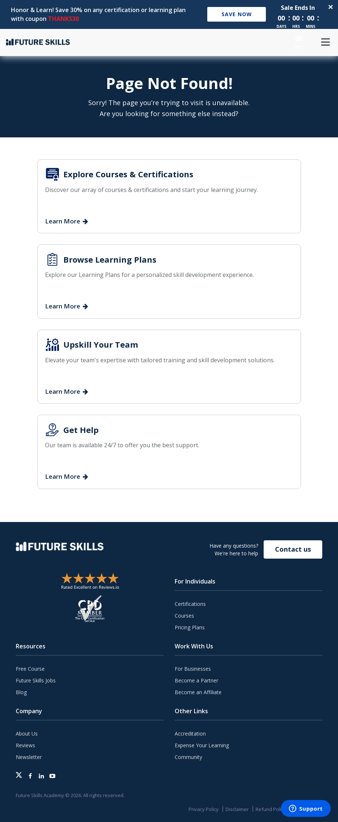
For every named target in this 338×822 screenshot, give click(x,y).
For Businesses (193, 668)
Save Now (237, 14)
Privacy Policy (204, 809)
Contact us (293, 549)
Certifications (190, 603)
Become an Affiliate (198, 692)
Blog (21, 692)
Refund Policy (271, 809)
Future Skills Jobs (36, 680)
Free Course (30, 668)
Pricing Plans (190, 627)
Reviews (25, 745)
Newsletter (29, 757)
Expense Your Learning (202, 745)
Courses (184, 615)
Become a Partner (196, 680)
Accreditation (190, 733)
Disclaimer (237, 809)
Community (188, 757)
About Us (27, 733)
